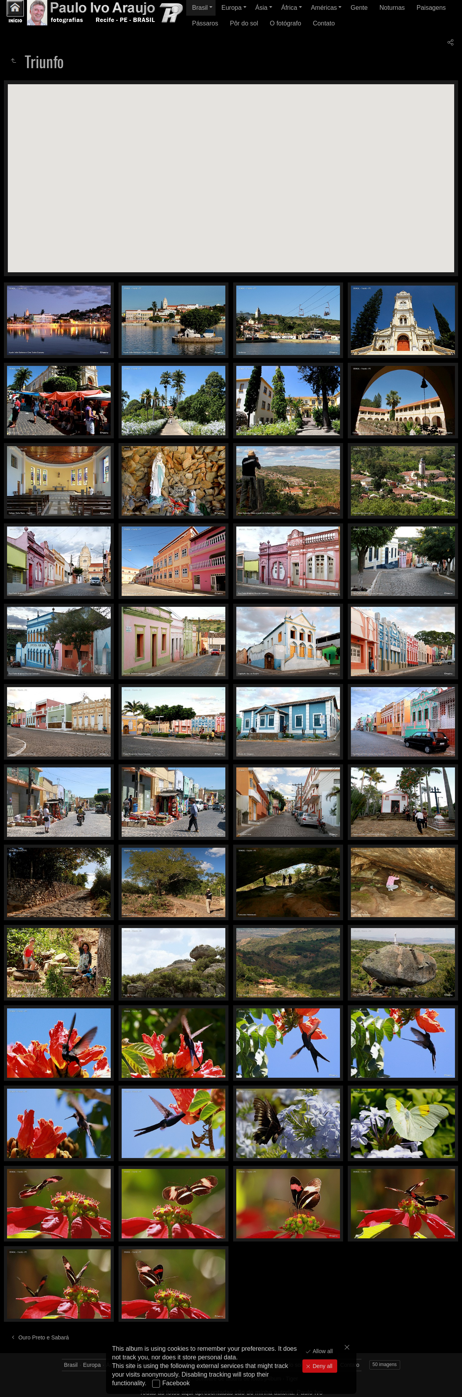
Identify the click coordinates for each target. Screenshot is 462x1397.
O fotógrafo (285, 23)
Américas (324, 7)
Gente (359, 7)
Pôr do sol (244, 23)
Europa (231, 7)
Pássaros (205, 23)
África (289, 7)
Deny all (321, 1366)
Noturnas (392, 7)
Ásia (261, 7)
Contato (324, 23)
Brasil (200, 7)
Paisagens (431, 7)
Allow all (322, 1351)
